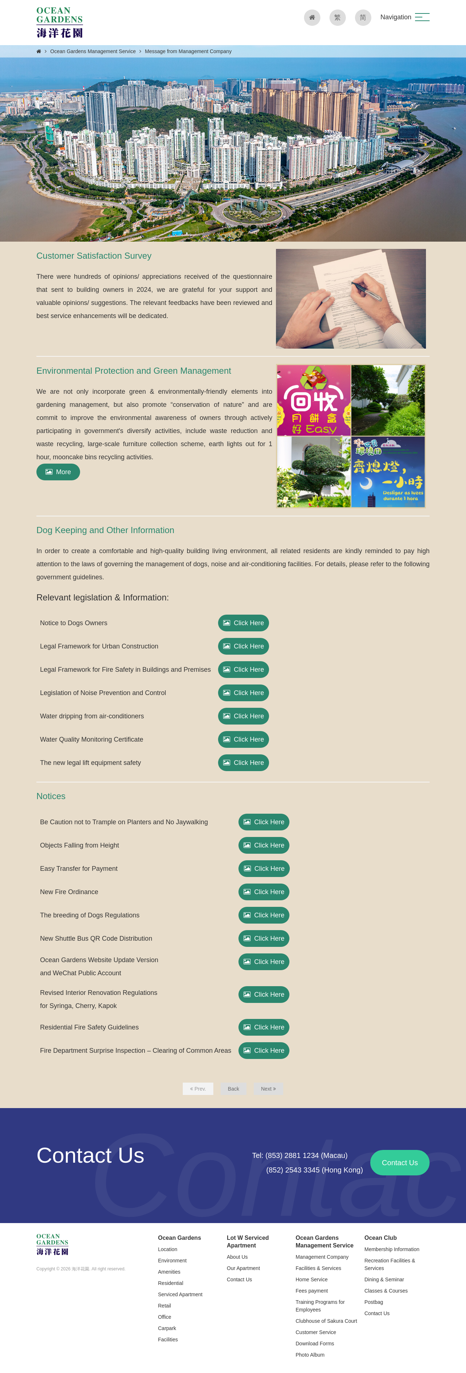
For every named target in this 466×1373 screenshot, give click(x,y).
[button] (422, 17)
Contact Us (400, 1163)
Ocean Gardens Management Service (93, 51)
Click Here (243, 623)
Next (268, 1089)
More (58, 472)
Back (233, 1089)
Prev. (198, 1089)
